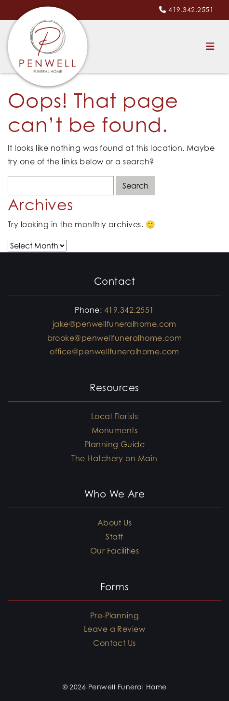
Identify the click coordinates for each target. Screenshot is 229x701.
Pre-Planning (114, 615)
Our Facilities (114, 550)
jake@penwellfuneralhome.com (114, 324)
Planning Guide (114, 444)
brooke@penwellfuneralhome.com (114, 338)
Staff (114, 536)
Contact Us (114, 643)
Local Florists (114, 416)
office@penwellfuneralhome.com (114, 351)
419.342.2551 (191, 9)
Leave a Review (115, 629)
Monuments (114, 430)
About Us (114, 522)
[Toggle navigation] (210, 46)
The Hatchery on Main (114, 458)
